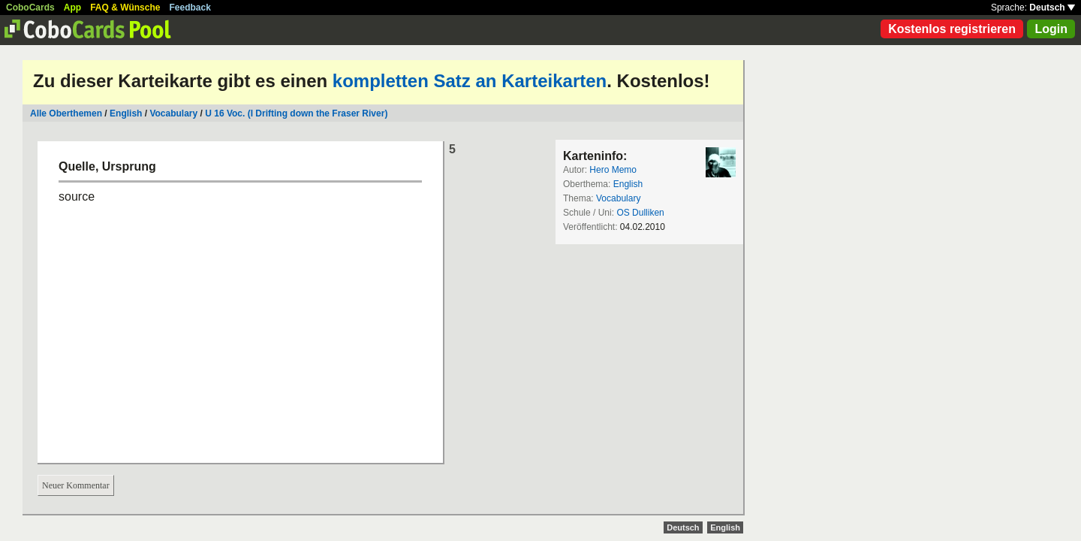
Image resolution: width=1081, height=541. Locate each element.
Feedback (190, 7)
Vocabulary (173, 113)
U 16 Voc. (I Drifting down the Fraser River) (296, 113)
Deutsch (1052, 7)
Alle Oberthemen (66, 113)
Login (1050, 29)
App (72, 7)
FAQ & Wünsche (125, 7)
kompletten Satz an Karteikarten (470, 81)
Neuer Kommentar (76, 485)
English (126, 113)
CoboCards (30, 7)
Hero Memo (613, 170)
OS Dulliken (640, 212)
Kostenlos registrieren (952, 29)
